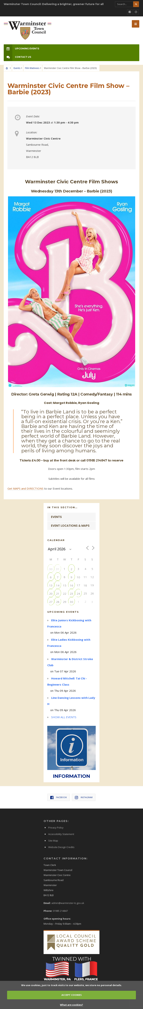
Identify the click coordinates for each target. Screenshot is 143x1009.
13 (51, 585)
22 (64, 593)
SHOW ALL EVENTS (63, 717)
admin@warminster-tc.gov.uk (67, 903)
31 (57, 569)
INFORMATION (71, 776)
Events (17, 68)
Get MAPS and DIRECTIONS (25, 488)
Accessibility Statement (61, 834)
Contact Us (17, 57)
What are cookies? (71, 1004)
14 (57, 585)
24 (78, 593)
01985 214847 (60, 910)
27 (51, 601)
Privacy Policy (55, 827)
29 (64, 601)
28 (57, 601)
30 (51, 569)
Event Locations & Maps (70, 526)
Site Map (53, 840)
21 (57, 593)
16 (71, 585)
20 (51, 593)
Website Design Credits (61, 847)
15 (64, 585)
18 (85, 585)
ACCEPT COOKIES (71, 995)
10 (78, 577)
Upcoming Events (21, 48)
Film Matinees (32, 68)
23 (71, 593)
